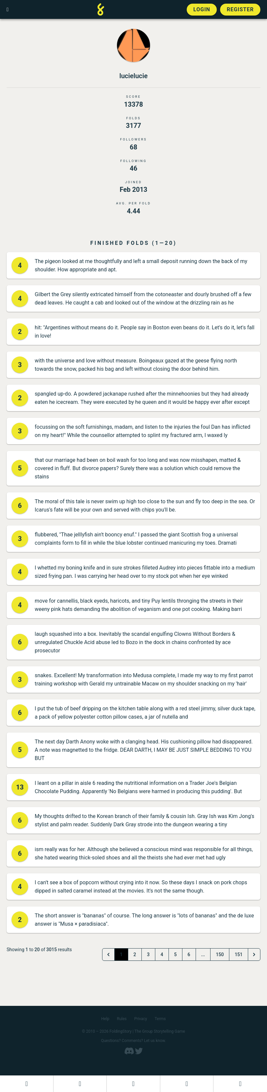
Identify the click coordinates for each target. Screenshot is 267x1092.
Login (201, 9)
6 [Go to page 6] (189, 954)
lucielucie (133, 76)
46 (133, 168)
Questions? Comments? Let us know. (133, 1040)
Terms (160, 1018)
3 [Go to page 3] (148, 954)
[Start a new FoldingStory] (80, 1083)
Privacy (140, 1018)
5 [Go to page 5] (175, 954)
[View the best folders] (240, 1083)
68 (133, 147)
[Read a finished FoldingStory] (186, 1083)
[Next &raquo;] (254, 954)
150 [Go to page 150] (220, 954)
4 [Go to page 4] (162, 954)
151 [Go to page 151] (239, 954)
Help (105, 1018)
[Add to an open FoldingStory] (133, 1083)
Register (240, 9)
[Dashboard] (26, 1083)
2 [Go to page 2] (135, 954)
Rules (122, 1018)
